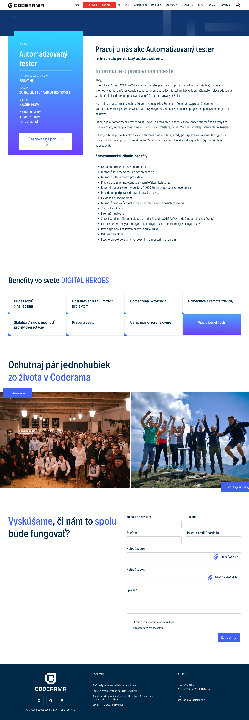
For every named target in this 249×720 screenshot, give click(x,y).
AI (119, 5)
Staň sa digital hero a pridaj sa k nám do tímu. (115, 685)
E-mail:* (191, 517)
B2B (126, 5)
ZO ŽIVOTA (171, 5)
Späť (12, 17)
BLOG (201, 5)
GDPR (96, 704)
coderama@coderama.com (191, 699)
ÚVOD (77, 5)
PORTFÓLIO (140, 5)
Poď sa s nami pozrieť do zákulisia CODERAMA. (116, 690)
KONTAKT (226, 5)
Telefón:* (132, 532)
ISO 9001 (118, 704)
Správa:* (132, 590)
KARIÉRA (156, 5)
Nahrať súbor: (136, 569)
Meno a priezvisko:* (139, 517)
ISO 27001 (106, 704)
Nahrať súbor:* (136, 548)
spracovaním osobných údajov (159, 621)
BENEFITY (187, 5)
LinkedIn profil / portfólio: (202, 532)
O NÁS (212, 5)
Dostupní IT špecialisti (99, 5)
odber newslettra (154, 627)
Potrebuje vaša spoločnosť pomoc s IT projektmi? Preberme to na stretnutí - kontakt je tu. (123, 698)
